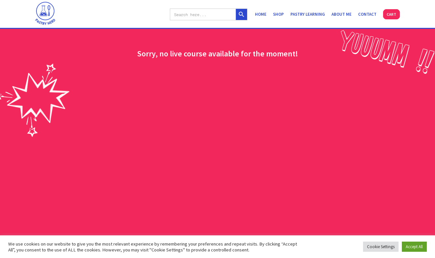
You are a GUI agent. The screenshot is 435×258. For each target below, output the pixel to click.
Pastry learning (307, 14)
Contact (367, 14)
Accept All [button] (414, 246)
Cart (391, 14)
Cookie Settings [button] (381, 246)
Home (260, 14)
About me (342, 14)
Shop (278, 14)
